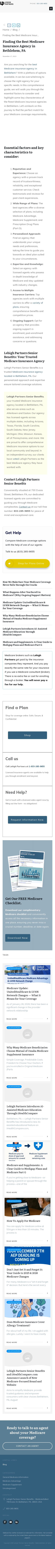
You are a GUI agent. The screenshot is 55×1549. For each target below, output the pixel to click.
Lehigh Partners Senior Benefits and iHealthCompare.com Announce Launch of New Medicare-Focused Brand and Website (26, 1378)
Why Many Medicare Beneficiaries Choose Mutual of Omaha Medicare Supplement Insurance (26, 618)
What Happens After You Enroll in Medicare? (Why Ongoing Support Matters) (27, 593)
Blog (5, 1464)
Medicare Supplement (12, 1484)
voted (16, 458)
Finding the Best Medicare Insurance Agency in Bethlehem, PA (23, 46)
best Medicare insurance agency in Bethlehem (20, 68)
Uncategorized (9, 1488)
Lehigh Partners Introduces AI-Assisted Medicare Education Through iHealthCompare (25, 631)
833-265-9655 (42, 3)
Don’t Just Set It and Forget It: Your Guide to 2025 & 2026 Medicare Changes (25, 1273)
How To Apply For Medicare (23, 1221)
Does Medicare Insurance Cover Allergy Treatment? (26, 1323)
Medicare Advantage (12, 1481)
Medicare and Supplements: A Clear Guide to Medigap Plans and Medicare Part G (27, 643)
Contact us (25, 506)
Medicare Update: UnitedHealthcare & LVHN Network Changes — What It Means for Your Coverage (26, 605)
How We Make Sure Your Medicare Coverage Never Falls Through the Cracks (27, 583)
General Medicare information (15, 1477)
